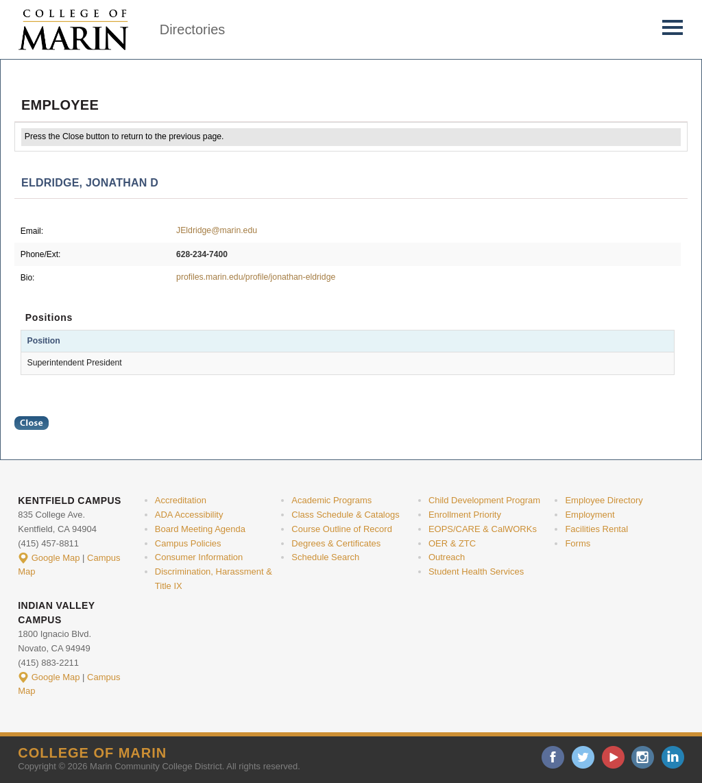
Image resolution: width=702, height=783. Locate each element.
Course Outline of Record (341, 529)
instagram (642, 757)
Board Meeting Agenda (200, 529)
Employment (589, 514)
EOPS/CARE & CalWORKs (482, 529)
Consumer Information (199, 557)
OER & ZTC (452, 543)
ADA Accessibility (189, 514)
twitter (583, 757)
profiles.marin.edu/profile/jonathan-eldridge (255, 277)
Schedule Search (325, 557)
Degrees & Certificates (335, 543)
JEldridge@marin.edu (216, 230)
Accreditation (180, 500)
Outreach (446, 557)
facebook (553, 757)
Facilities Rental (596, 529)
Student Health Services (476, 571)
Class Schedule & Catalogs (345, 514)
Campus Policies (188, 543)
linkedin (673, 757)
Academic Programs (331, 500)
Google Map (56, 558)
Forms (577, 543)
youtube (613, 757)
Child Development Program (484, 500)
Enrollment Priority (464, 514)
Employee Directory (603, 500)
